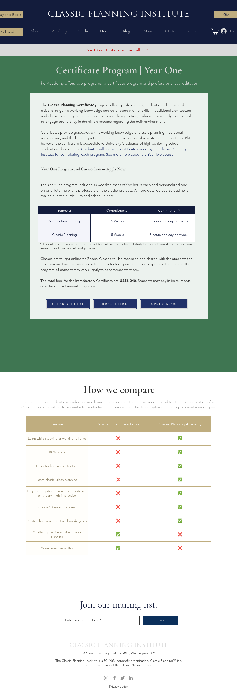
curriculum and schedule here (90, 196)
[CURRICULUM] (68, 304)
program (70, 185)
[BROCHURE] (115, 304)
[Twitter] (123, 678)
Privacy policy (118, 686)
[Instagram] (106, 678)
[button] (215, 31)
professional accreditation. (175, 83)
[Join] (160, 620)
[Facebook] (114, 678)
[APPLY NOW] (164, 304)
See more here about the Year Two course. (140, 154)
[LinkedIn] (131, 678)
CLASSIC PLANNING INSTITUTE (119, 645)
